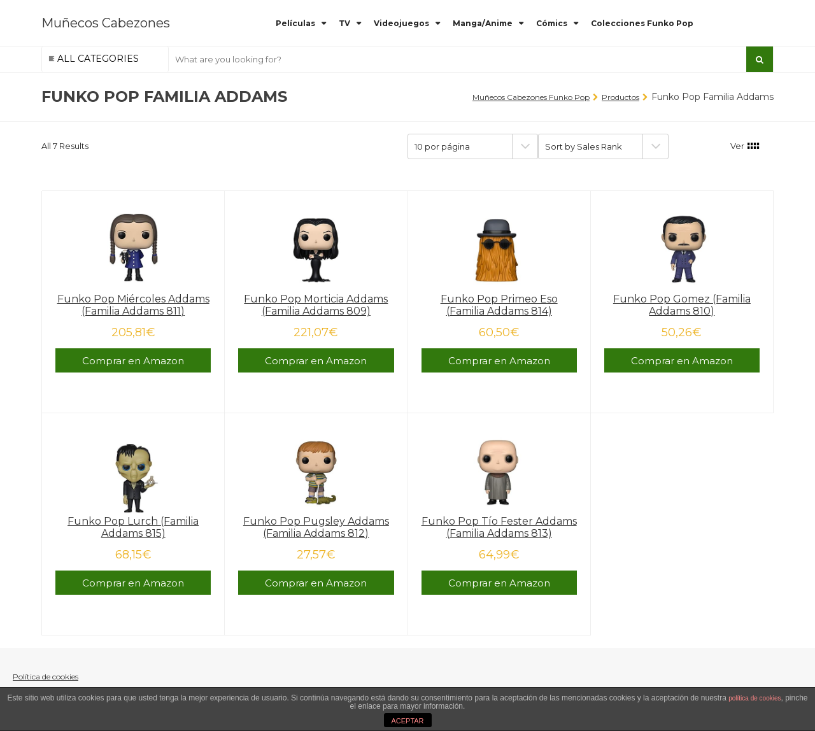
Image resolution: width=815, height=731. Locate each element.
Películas (295, 23)
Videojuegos (401, 23)
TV (344, 23)
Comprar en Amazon (133, 361)
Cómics (551, 23)
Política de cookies (45, 676)
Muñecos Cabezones (105, 23)
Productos (620, 97)
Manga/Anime (483, 23)
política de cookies (754, 698)
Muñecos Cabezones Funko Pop (531, 97)
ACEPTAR (407, 721)
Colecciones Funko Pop (642, 23)
